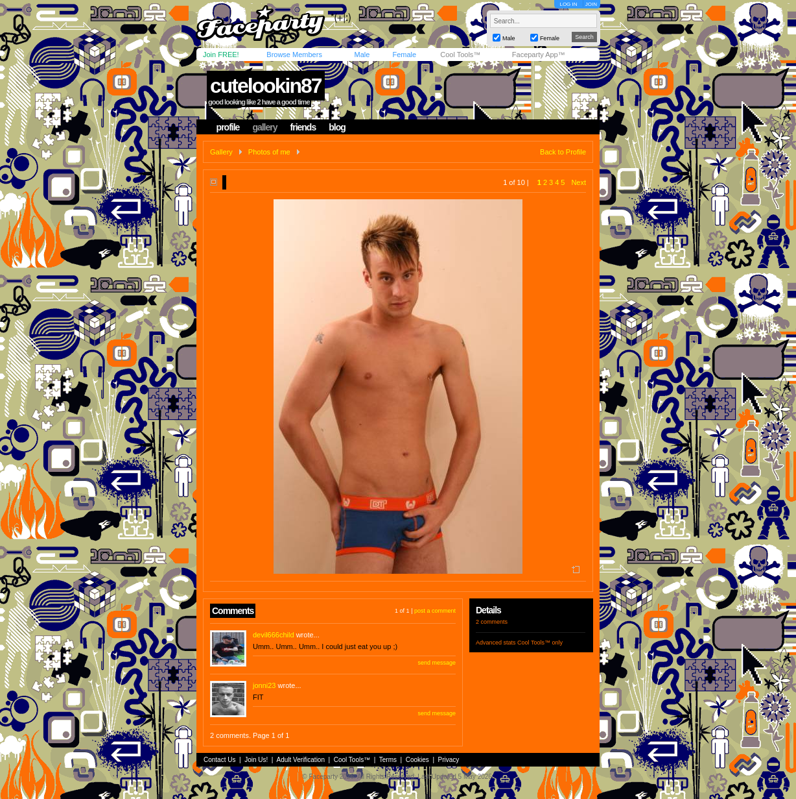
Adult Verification (300, 759)
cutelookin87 (266, 85)
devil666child (273, 635)
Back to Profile (563, 152)
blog (337, 127)
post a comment (435, 611)
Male (361, 54)
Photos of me (269, 152)
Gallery (221, 152)
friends (303, 127)
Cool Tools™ (460, 54)
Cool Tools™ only (540, 642)
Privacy (449, 759)
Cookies (417, 759)
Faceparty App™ (538, 54)
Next (578, 182)
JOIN (591, 4)
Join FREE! (221, 54)
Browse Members (294, 54)
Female (404, 54)
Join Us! (256, 759)
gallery (264, 127)
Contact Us (219, 759)
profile (228, 127)
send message (436, 662)
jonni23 (264, 685)
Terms (388, 759)
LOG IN (568, 4)
